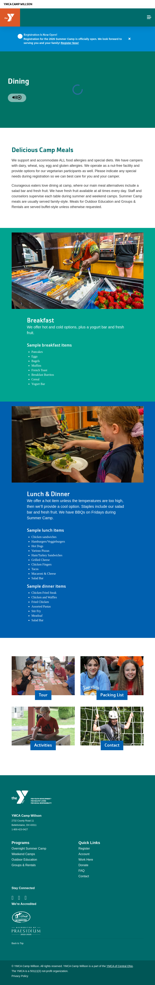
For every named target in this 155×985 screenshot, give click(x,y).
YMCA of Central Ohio (119, 966)
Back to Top (18, 943)
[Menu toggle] (149, 17)
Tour (43, 695)
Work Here (86, 859)
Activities (43, 745)
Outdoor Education (24, 859)
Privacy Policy (20, 976)
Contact (112, 745)
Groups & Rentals (24, 865)
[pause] (19, 97)
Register (84, 848)
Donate (83, 865)
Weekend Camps (23, 854)
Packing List (112, 695)
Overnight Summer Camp (29, 848)
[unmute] (14, 97)
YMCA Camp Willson (18, 4)
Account (84, 854)
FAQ (82, 870)
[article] (77, 39)
